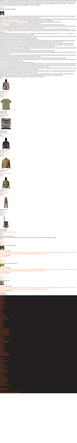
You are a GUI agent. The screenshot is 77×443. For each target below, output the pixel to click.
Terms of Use (3, 435)
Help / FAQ (2, 436)
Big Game (2, 350)
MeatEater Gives (3, 425)
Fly (0, 363)
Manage (1, 7)
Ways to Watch (3, 390)
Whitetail (2, 351)
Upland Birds (2, 355)
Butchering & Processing (5, 393)
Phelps (1, 417)
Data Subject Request (4, 433)
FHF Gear (2, 416)
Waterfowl (2, 354)
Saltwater (2, 361)
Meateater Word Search (5, 407)
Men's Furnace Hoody (4, 193)
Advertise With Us (4, 442)
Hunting (1, 348)
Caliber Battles (3, 368)
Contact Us (2, 427)
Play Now (7, 300)
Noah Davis (2, 316)
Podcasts (2, 399)
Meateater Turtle (3, 404)
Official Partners (3, 440)
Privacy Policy (3, 430)
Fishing (1, 358)
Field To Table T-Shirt (4, 153)
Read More (2, 300)
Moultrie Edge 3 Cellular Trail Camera (7, 271)
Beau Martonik (3, 338)
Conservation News (4, 381)
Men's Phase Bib (3, 252)
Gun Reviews (2, 370)
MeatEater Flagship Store (5, 438)
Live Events (2, 410)
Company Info (3, 422)
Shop (1, 412)
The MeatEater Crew (4, 423)
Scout (1, 307)
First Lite (2, 414)
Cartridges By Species (4, 371)
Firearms (2, 367)
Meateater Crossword (4, 406)
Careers (1, 426)
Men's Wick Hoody (4, 134)
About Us (2, 420)
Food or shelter (3, 101)
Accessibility (2, 429)
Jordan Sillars (3, 55)
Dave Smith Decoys (4, 419)
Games (1, 403)
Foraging (2, 396)
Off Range (2, 373)
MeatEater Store (3, 413)
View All (1, 357)
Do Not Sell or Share (4, 432)
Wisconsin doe (6, 64)
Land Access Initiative (4, 387)
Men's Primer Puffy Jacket (5, 212)
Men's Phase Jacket (4, 232)
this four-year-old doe (5, 62)
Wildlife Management (4, 386)
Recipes (1, 391)
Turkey (1, 353)
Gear (1, 376)
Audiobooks (2, 402)
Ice (0, 364)
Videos (1, 389)
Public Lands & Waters (5, 383)
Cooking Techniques (4, 394)
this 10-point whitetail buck (22, 61)
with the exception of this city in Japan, (10, 60)
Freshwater (2, 360)
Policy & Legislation (4, 384)
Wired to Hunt (3, 6)
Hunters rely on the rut (62, 73)
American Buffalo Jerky (5, 173)
